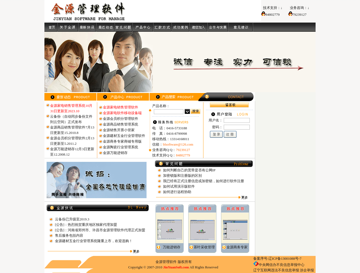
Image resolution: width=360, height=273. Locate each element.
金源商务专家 (237, 247)
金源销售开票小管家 (119, 130)
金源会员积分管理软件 (120, 119)
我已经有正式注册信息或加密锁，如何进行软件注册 (203, 181)
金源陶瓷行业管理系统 (120, 147)
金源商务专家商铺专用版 (122, 141)
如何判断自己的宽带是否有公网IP (189, 170)
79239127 (300, 14)
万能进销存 (171, 247)
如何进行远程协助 (177, 192)
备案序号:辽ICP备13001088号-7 (277, 258)
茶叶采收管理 (204, 247)
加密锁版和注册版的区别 (182, 176)
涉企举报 (307, 270)
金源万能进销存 (115, 153)
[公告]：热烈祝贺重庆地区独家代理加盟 (86, 225)
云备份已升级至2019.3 (72, 219)
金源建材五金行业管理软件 (124, 136)
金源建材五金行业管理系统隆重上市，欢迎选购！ (93, 241)
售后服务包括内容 (69, 235)
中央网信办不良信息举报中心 (281, 265)
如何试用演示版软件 (179, 186)
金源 (159, 262)
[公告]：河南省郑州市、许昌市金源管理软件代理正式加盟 (100, 230)
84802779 (270, 14)
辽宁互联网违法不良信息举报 (276, 270)
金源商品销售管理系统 (120, 124)
